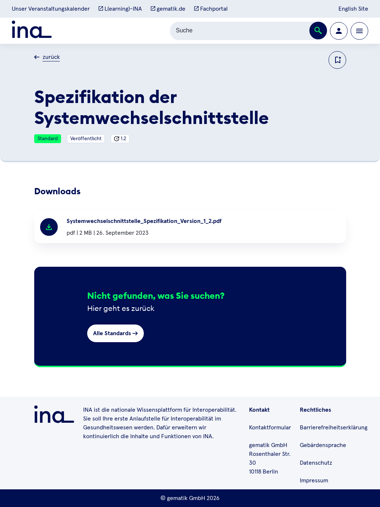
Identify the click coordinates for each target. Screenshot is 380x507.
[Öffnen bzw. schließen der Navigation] (359, 31)
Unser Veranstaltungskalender (51, 9)
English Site (353, 9)
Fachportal (211, 9)
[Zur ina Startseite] (32, 31)
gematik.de (168, 9)
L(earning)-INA (120, 9)
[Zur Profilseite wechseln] (339, 31)
